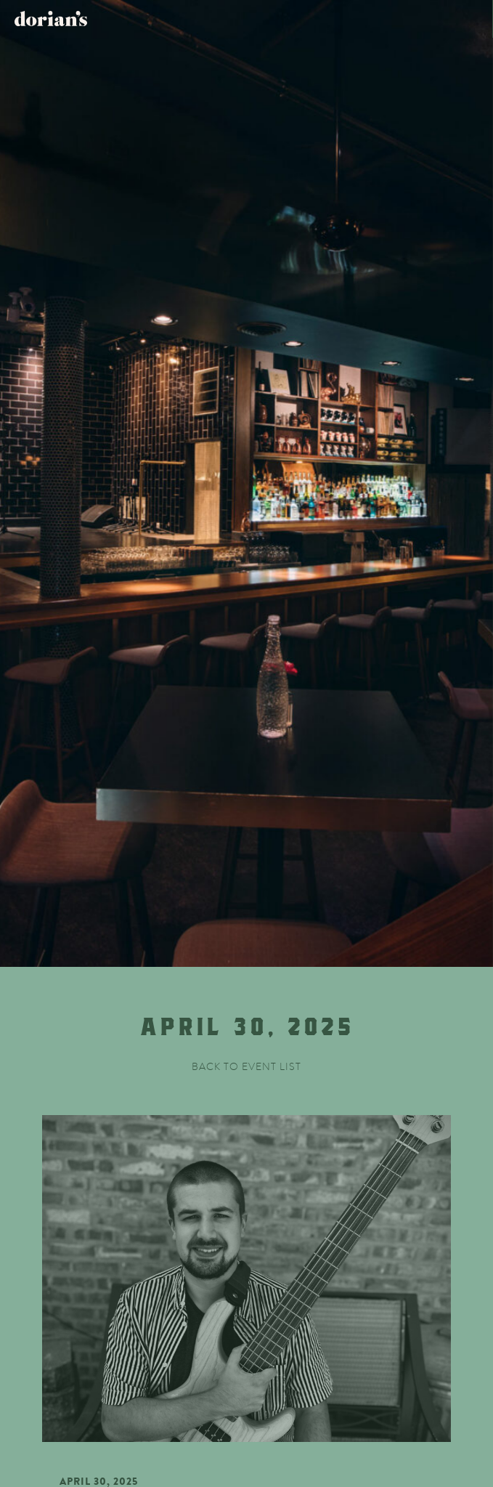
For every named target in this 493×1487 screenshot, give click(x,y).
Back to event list (246, 1067)
